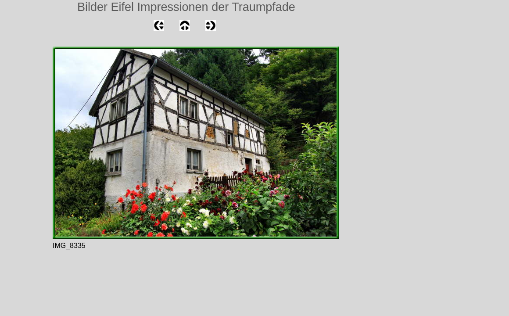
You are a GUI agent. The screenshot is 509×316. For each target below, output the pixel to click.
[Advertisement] (26, 111)
